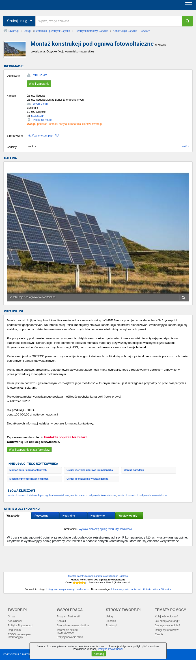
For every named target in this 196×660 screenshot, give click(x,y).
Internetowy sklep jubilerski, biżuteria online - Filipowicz (141, 589)
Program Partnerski (68, 616)
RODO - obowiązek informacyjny (19, 636)
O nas (11, 616)
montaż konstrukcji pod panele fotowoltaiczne (142, 495)
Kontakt (61, 621)
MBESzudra (40, 75)
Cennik (159, 634)
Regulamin (14, 630)
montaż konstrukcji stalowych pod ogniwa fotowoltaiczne (38, 495)
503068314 (38, 115)
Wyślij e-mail (40, 103)
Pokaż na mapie (42, 119)
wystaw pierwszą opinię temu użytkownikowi (105, 529)
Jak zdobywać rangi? (167, 621)
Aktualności (15, 621)
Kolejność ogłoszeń (166, 616)
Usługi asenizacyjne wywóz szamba (87, 478)
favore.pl (31, 5)
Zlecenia (111, 621)
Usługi (109, 616)
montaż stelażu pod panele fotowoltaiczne (93, 495)
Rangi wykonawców (166, 630)
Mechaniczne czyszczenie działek (28, 478)
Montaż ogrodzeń (134, 470)
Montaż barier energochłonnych (28, 470)
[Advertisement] (98, 561)
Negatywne (97, 515)
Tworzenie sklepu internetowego (67, 631)
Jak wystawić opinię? (167, 625)
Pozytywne (41, 515)
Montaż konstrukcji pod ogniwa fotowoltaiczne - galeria (98, 576)
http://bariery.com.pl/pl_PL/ (43, 135)
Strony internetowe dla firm (73, 625)
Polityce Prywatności (110, 649)
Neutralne (68, 515)
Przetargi (111, 625)
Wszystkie (12, 515)
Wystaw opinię (127, 515)
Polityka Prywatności (20, 625)
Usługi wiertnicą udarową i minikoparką (90, 470)
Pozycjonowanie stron (70, 637)
